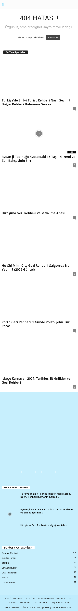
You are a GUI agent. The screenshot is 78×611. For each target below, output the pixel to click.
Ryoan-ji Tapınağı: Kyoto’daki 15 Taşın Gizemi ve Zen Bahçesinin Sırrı (38, 159)
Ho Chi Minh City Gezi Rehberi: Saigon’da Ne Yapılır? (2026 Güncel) (35, 267)
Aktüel (5, 577)
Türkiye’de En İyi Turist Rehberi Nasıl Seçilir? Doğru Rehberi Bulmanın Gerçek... (36, 102)
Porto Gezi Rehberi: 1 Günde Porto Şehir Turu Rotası (37, 324)
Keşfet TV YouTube (60, 602)
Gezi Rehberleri (9, 572)
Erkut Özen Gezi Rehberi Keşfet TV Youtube (45, 598)
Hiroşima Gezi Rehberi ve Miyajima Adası (33, 213)
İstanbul (5, 563)
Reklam (12, 602)
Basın (70, 598)
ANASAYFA (53, 37)
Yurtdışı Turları (9, 558)
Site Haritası (25, 602)
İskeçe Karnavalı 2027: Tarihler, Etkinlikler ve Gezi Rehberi (36, 380)
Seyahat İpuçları (9, 568)
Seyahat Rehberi (10, 553)
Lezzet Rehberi (9, 582)
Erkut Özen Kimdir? (13, 598)
